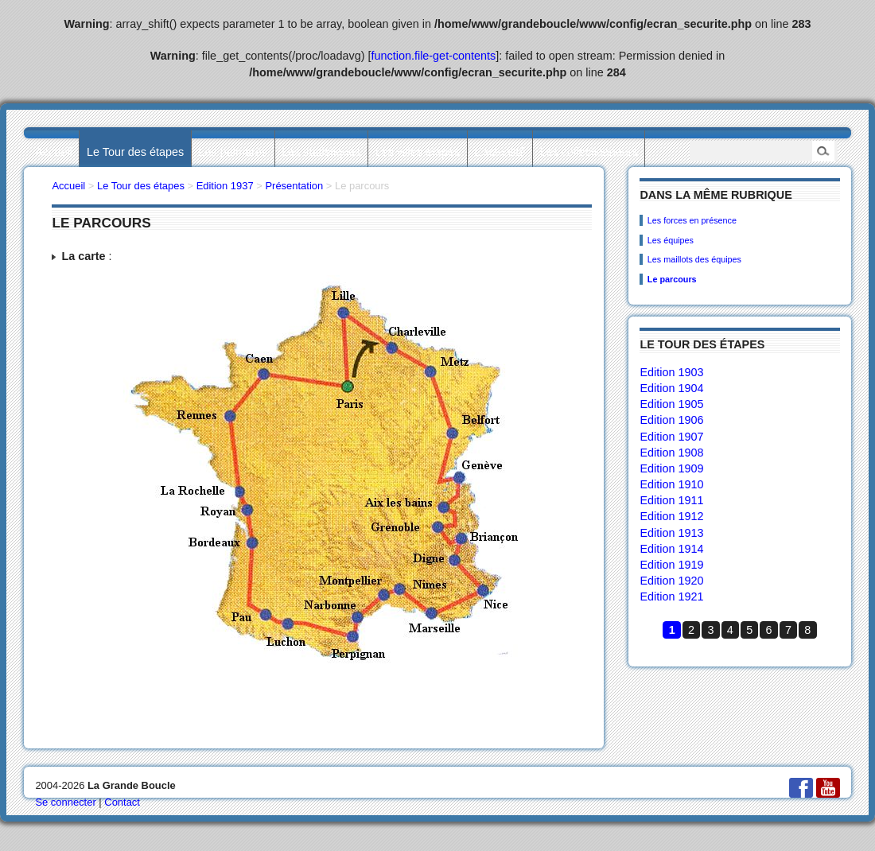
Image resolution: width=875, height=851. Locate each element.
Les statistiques (321, 152)
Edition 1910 (671, 484)
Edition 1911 (671, 500)
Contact (122, 802)
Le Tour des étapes (135, 152)
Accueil (53, 152)
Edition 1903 (671, 372)
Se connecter (65, 802)
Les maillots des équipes (694, 259)
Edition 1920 (671, 580)
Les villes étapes (417, 152)
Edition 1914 (671, 548)
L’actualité (499, 152)
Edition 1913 (671, 533)
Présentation (294, 186)
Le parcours (672, 279)
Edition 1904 (671, 388)
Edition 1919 (671, 564)
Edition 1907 (671, 436)
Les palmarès (233, 152)
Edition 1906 (671, 420)
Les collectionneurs (589, 152)
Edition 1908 (671, 452)
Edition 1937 (225, 186)
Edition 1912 (671, 516)
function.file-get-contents (433, 55)
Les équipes (671, 240)
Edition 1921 (671, 596)
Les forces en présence (692, 220)
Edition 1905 (671, 404)
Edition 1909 (671, 468)
